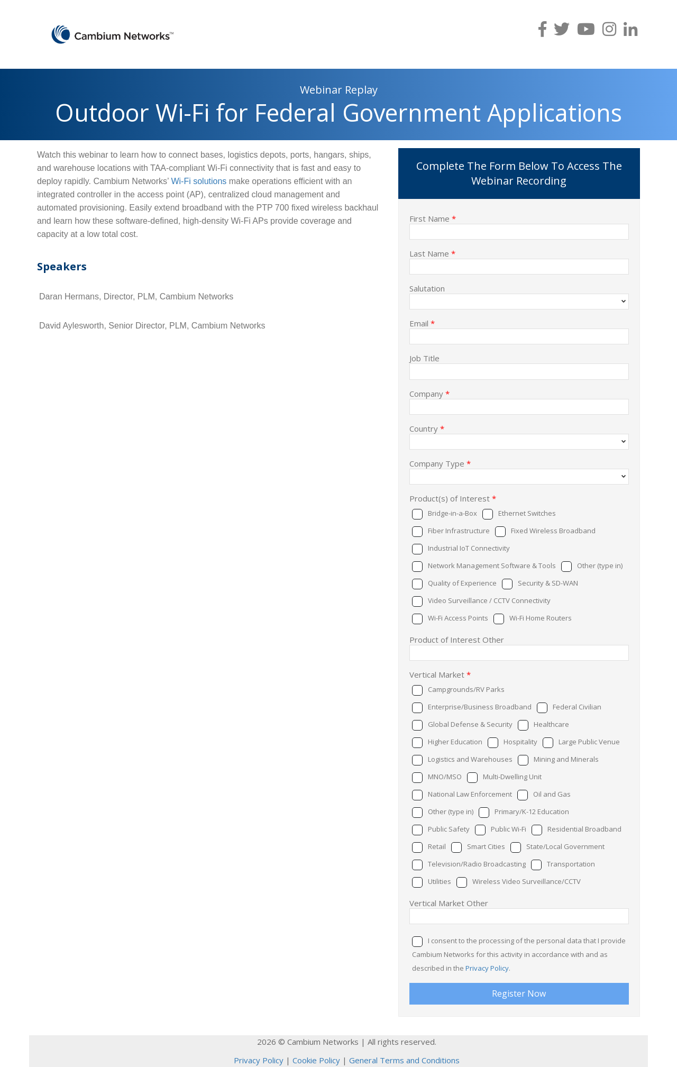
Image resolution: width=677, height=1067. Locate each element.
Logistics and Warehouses (470, 759)
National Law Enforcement (470, 794)
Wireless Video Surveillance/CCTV (526, 881)
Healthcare (551, 724)
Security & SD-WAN (548, 583)
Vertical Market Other (448, 902)
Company (429, 393)
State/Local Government (565, 846)
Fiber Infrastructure (459, 530)
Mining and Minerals (566, 759)
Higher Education (455, 741)
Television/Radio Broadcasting (477, 864)
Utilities (439, 881)
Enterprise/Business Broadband (480, 707)
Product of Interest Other (456, 639)
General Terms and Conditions (404, 1060)
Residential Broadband (584, 829)
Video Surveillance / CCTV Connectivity (489, 600)
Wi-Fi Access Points (458, 618)
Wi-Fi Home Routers (540, 618)
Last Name (432, 253)
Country (426, 428)
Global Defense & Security (470, 724)
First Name (432, 218)
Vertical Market (440, 674)
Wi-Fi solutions (198, 181)
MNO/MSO (445, 776)
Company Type (440, 463)
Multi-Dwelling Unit (512, 776)
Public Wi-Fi (508, 829)
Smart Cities (486, 846)
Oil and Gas (552, 794)
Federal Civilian (577, 707)
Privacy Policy (487, 968)
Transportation (571, 864)
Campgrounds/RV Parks (466, 689)
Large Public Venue (589, 741)
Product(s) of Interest (452, 498)
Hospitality (520, 741)
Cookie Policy (316, 1060)
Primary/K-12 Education (532, 811)
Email (422, 322)
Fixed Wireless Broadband (553, 530)
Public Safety (449, 829)
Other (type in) (600, 565)
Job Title (424, 357)
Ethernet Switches (527, 513)
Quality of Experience (462, 583)
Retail (437, 846)
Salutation (427, 288)
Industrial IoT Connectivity (469, 548)
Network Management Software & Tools (492, 565)
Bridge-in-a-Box (452, 513)
